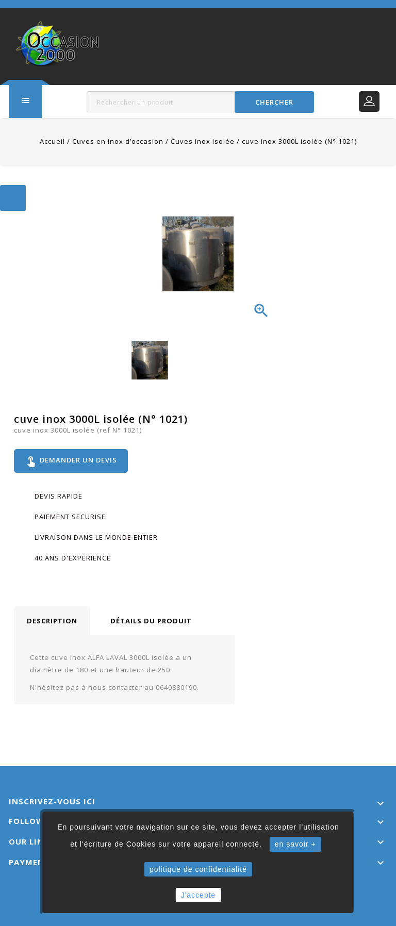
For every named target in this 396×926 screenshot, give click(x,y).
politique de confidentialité (198, 869)
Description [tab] (52, 620)
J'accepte (198, 895)
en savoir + (295, 844)
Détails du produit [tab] (151, 620)
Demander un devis (71, 461)
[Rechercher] (200, 102)
